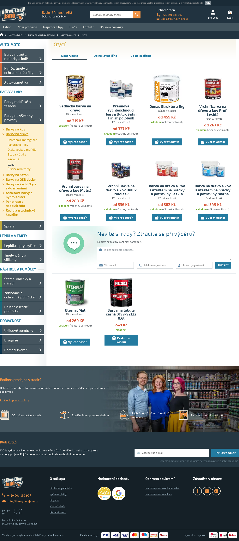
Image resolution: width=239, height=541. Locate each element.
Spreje (9, 226)
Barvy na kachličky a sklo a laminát (21, 186)
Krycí (84, 34)
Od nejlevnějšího (105, 56)
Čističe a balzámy (19, 169)
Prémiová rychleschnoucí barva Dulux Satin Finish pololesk (121, 112)
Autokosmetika (16, 82)
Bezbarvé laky (17, 154)
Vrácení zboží (57, 506)
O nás (73, 27)
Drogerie (11, 340)
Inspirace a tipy (53, 27)
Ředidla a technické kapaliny (20, 212)
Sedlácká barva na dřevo (75, 108)
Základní (13, 159)
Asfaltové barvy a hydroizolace (19, 195)
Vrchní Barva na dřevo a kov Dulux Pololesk (121, 190)
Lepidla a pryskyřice (20, 246)
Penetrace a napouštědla (15, 204)
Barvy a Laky (15, 34)
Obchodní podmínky (61, 488)
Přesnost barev (58, 512)
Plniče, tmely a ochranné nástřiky (18, 70)
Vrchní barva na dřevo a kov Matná (75, 189)
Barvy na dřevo (68, 34)
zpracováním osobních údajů (220, 461)
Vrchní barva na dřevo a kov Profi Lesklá (213, 111)
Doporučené (69, 56)
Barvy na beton (17, 175)
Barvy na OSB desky (21, 180)
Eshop (7, 27)
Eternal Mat (75, 311)
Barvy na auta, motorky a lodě (16, 56)
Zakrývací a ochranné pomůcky (19, 295)
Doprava (54, 500)
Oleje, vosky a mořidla (22, 149)
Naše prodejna (27, 27)
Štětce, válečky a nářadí (17, 281)
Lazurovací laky (18, 145)
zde (201, 3)
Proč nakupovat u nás (13, 400)
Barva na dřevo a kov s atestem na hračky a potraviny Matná (213, 190)
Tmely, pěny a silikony (15, 257)
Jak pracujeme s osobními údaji (162, 488)
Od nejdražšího (141, 56)
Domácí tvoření (16, 350)
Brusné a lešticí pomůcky (16, 309)
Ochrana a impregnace (22, 140)
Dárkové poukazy (111, 27)
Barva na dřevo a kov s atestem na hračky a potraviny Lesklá (167, 190)
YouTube (207, 491)
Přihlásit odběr (225, 453)
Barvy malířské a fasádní (17, 104)
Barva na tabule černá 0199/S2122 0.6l (121, 315)
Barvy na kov (15, 129)
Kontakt (88, 27)
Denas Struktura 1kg (166, 107)
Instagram (216, 491)
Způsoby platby (58, 494)
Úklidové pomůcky (18, 330)
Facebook (197, 491)
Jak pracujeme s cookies (158, 494)
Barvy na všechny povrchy (41, 34)
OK (208, 3)
